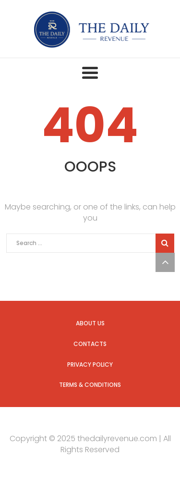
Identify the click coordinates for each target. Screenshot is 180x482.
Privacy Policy (90, 364)
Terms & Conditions (90, 385)
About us (90, 323)
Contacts (90, 344)
